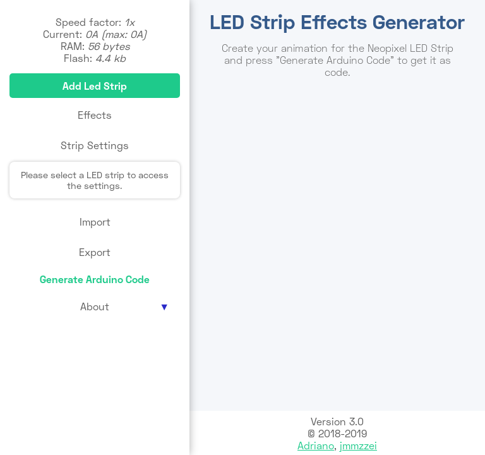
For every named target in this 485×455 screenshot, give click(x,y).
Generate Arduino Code (95, 279)
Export (95, 252)
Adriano (315, 445)
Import (95, 221)
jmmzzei (358, 445)
